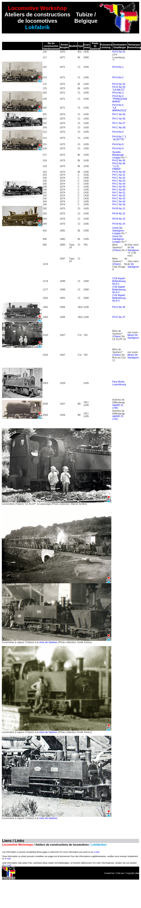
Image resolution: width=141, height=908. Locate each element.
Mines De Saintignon (133, 336)
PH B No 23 (118, 218)
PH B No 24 (118, 223)
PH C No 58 (118, 127)
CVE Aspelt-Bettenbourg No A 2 (118, 289)
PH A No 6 (117, 131)
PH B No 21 (118, 208)
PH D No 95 (118, 160)
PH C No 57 (118, 123)
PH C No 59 (118, 186)
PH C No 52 (118, 177)
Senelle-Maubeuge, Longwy (118, 155)
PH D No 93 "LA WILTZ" (118, 88)
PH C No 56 (118, 118)
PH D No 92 (118, 84)
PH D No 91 (118, 51)
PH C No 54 (118, 183)
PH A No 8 (117, 144)
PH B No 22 (118, 213)
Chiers (116, 250)
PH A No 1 (117, 67)
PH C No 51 (118, 174)
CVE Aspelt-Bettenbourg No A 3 (118, 298)
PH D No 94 (118, 171)
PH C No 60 (118, 189)
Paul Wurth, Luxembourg (119, 383)
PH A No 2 (117, 77)
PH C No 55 (118, 114)
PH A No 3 (117, 92)
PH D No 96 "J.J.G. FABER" (118, 166)
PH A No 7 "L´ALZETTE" (119, 138)
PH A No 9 (117, 148)
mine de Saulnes (48, 642)
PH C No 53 (118, 180)
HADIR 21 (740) (117, 406)
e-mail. (97, 852)
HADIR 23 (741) (117, 417)
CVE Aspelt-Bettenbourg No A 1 (118, 281)
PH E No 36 (118, 307)
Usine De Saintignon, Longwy (118, 230)
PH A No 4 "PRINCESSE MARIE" (119, 99)
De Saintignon (133, 248)
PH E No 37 (118, 317)
